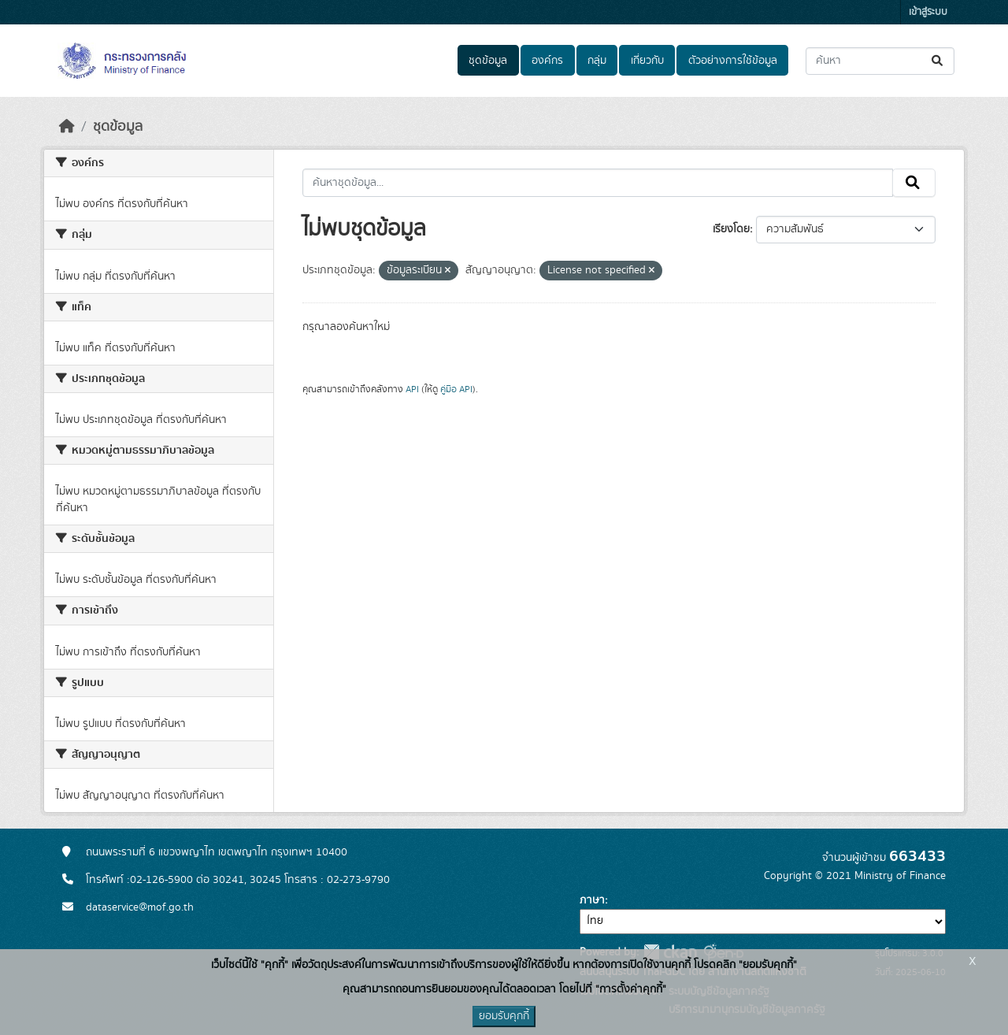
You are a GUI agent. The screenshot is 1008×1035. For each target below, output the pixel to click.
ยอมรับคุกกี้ (504, 1016)
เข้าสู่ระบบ (928, 12)
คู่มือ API (456, 389)
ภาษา (592, 900)
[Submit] (938, 61)
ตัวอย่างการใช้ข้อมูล (732, 61)
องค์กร (547, 61)
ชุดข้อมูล (488, 61)
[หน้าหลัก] (67, 127)
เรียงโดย (731, 229)
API (412, 389)
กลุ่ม (596, 61)
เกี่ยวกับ (647, 61)
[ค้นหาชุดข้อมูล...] (880, 61)
